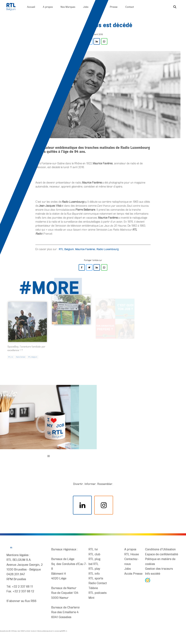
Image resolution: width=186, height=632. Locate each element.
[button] (174, 6)
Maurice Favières (85, 249)
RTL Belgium (66, 249)
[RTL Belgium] (12, 7)
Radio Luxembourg (108, 249)
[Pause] (48, 456)
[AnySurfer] (147, 579)
